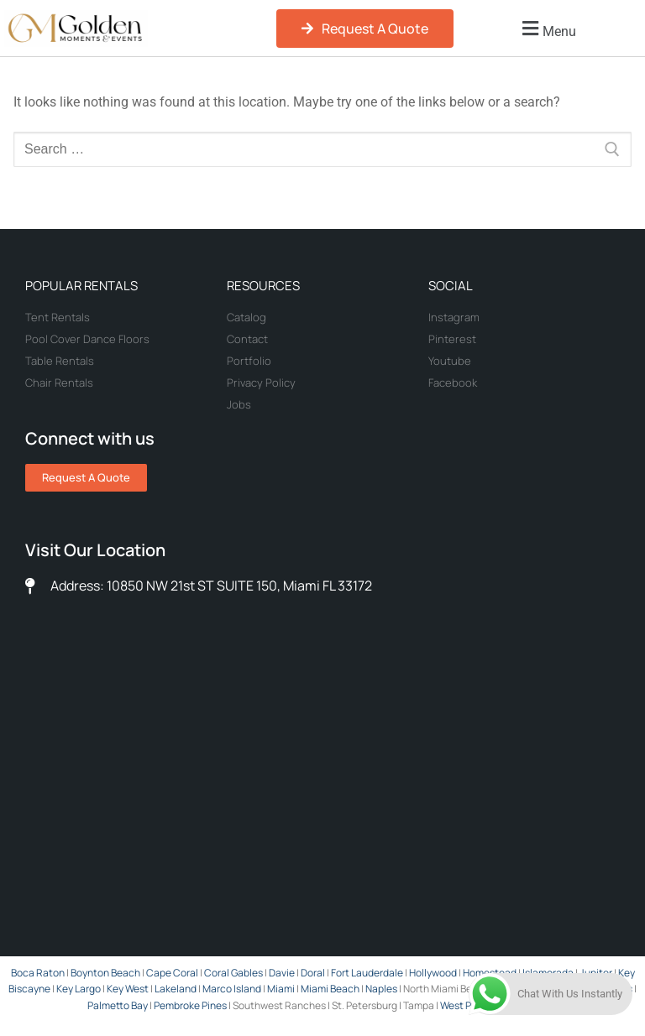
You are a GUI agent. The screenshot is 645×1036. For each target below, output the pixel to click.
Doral (313, 973)
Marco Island (231, 988)
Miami (281, 988)
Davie (282, 973)
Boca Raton (38, 973)
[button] (547, 28)
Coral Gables (233, 973)
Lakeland (176, 988)
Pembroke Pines (190, 1005)
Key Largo (78, 988)
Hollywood (433, 973)
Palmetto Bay (118, 1005)
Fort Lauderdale (367, 973)
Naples (381, 988)
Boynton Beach (105, 973)
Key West (128, 988)
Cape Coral (172, 973)
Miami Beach (330, 988)
